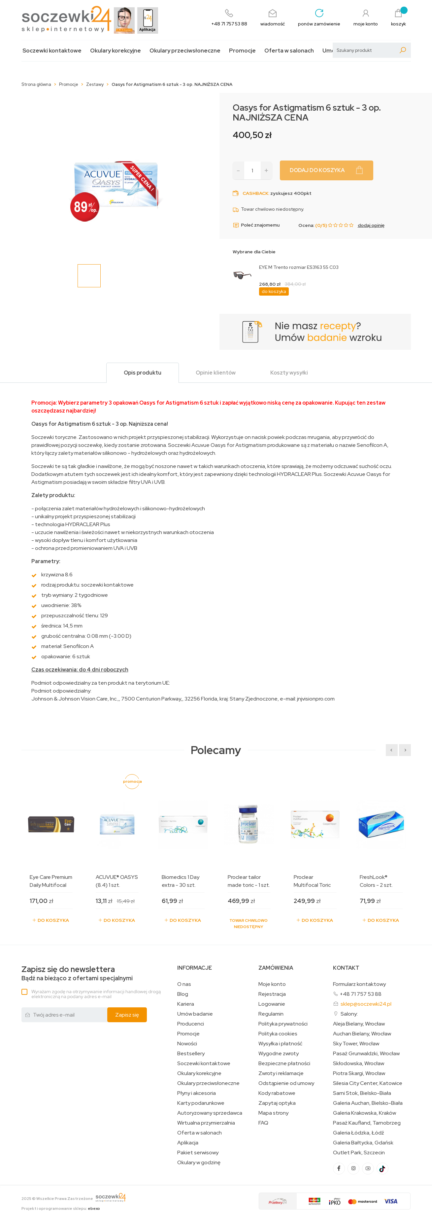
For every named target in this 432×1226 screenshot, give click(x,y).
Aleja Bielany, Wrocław (359, 1024)
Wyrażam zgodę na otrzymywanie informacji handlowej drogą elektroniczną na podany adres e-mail (96, 994)
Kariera (185, 1004)
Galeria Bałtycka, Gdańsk (363, 1142)
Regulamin (270, 1014)
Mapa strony (273, 1113)
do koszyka (274, 291)
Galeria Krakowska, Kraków (364, 1113)
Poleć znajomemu (256, 225)
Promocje (242, 50)
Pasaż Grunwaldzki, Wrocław (366, 1053)
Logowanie (271, 1004)
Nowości (187, 1043)
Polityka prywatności (283, 1024)
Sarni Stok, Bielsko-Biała (362, 1093)
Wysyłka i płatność (280, 1043)
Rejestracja (272, 994)
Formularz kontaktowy (359, 984)
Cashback (255, 193)
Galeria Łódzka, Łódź (358, 1133)
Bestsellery (191, 1053)
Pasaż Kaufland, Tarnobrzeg (367, 1123)
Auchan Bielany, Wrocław (362, 1033)
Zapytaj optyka (277, 1103)
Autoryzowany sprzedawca (209, 1113)
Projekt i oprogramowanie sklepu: (60, 1208)
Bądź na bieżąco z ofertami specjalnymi (77, 973)
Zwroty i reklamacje (281, 1073)
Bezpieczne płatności (284, 1063)
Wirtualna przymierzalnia (206, 1123)
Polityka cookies (277, 1033)
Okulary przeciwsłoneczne (185, 50)
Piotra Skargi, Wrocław (359, 1073)
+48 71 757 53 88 (361, 994)
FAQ (263, 1123)
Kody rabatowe (276, 1093)
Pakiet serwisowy (197, 1152)
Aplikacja (187, 1142)
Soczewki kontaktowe (52, 50)
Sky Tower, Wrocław (356, 1043)
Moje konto (272, 984)
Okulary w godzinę (198, 1162)
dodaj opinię (371, 225)
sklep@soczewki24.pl (366, 1003)
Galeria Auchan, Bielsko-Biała (368, 1103)
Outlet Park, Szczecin (359, 1152)
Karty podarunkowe (200, 1103)
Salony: (349, 1013)
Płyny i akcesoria (196, 1093)
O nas (184, 984)
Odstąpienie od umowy (286, 1083)
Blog (182, 994)
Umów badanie (195, 1014)
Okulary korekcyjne (115, 50)
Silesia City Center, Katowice (367, 1083)
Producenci (190, 1024)
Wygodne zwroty (278, 1053)
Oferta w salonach (289, 50)
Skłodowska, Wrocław (358, 1063)
